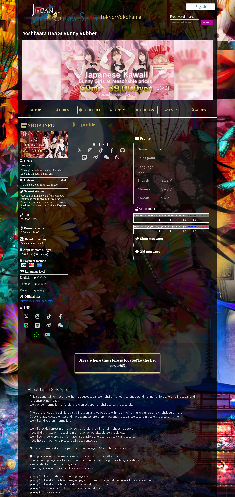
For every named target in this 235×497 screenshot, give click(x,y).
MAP (64, 180)
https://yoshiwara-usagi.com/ (37, 300)
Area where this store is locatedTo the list (117, 363)
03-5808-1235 (29, 219)
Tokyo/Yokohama (121, 16)
